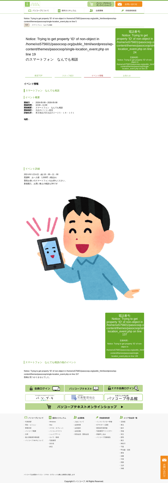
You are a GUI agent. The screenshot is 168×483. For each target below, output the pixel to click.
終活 (51, 447)
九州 (122, 465)
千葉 (122, 447)
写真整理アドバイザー (104, 431)
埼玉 (122, 434)
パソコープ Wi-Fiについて (34, 440)
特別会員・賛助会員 (82, 434)
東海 (122, 453)
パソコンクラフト (55, 431)
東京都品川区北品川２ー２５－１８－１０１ (55, 113)
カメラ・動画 (54, 437)
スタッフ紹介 (68, 76)
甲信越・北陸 (125, 450)
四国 (122, 462)
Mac (50, 425)
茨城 (122, 431)
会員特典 (78, 425)
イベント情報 (97, 76)
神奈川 (123, 443)
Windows (52, 422)
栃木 (122, 428)
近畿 (122, 456)
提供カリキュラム (69, 11)
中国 (122, 459)
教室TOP (38, 76)
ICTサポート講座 (102, 425)
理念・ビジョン (30, 425)
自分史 (51, 443)
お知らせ (127, 76)
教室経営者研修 (101, 428)
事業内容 (28, 428)
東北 (122, 425)
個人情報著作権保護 (32, 437)
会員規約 (78, 428)
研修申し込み (101, 434)
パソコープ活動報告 (103, 437)
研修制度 (129, 11)
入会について (79, 422)
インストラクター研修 (104, 422)
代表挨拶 (28, 422)
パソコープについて (39, 11)
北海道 (123, 422)
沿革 (26, 434)
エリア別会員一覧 (130, 418)
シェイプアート (54, 434)
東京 (122, 440)
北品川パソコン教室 (44, 110)
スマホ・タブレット (56, 428)
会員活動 (78, 431)
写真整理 (52, 440)
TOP (26, 25)
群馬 (122, 437)
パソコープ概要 (30, 431)
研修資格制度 (104, 418)
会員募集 (99, 11)
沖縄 (122, 468)
